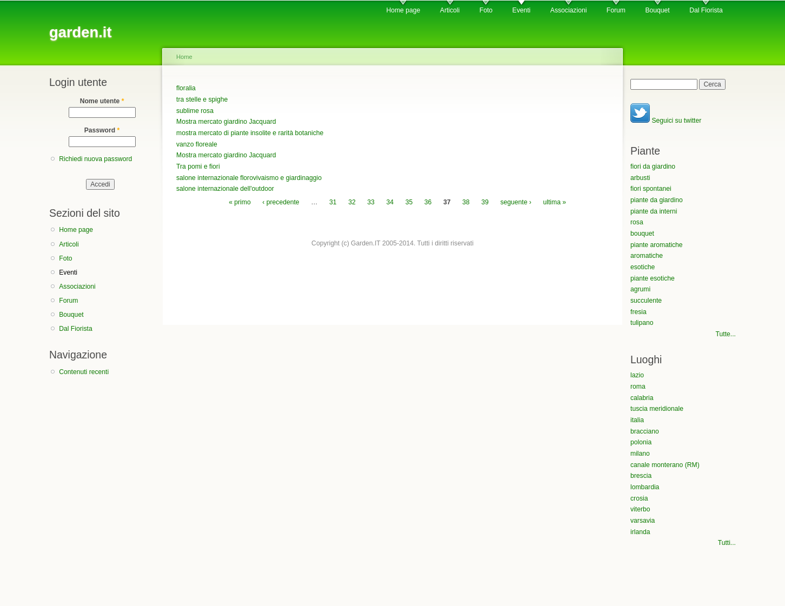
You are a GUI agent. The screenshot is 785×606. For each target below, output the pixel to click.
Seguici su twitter (665, 120)
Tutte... (726, 334)
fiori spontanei (650, 188)
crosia (639, 498)
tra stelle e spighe (202, 99)
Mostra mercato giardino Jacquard (226, 121)
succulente (646, 300)
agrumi (640, 289)
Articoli (450, 10)
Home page (403, 10)
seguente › (515, 202)
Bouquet (657, 10)
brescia (640, 476)
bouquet (642, 233)
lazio (637, 375)
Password (102, 130)
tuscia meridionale (656, 408)
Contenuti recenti (84, 372)
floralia (186, 88)
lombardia (644, 487)
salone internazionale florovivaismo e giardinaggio (249, 178)
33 (371, 202)
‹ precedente (280, 202)
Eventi (522, 10)
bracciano (644, 431)
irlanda (640, 532)
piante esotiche (652, 278)
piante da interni (653, 211)
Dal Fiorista (705, 10)
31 (333, 202)
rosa (636, 222)
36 (428, 202)
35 (409, 202)
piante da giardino (656, 200)
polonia (640, 442)
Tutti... (727, 543)
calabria (642, 398)
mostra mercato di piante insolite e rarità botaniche (249, 133)
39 (485, 202)
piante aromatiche (656, 245)
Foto (486, 10)
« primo (240, 202)
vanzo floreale (196, 144)
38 (466, 202)
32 (352, 202)
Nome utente (102, 101)
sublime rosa (195, 111)
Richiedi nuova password (95, 159)
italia (637, 420)
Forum (616, 10)
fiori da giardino (652, 166)
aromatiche (646, 255)
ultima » (554, 202)
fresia (638, 312)
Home (184, 57)
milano (640, 453)
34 (390, 202)
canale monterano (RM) (665, 465)
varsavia (642, 520)
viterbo (640, 509)
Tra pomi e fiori (198, 166)
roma (638, 386)
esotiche (642, 267)
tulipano (642, 323)
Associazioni (568, 10)
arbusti (640, 178)
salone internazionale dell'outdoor (225, 188)
